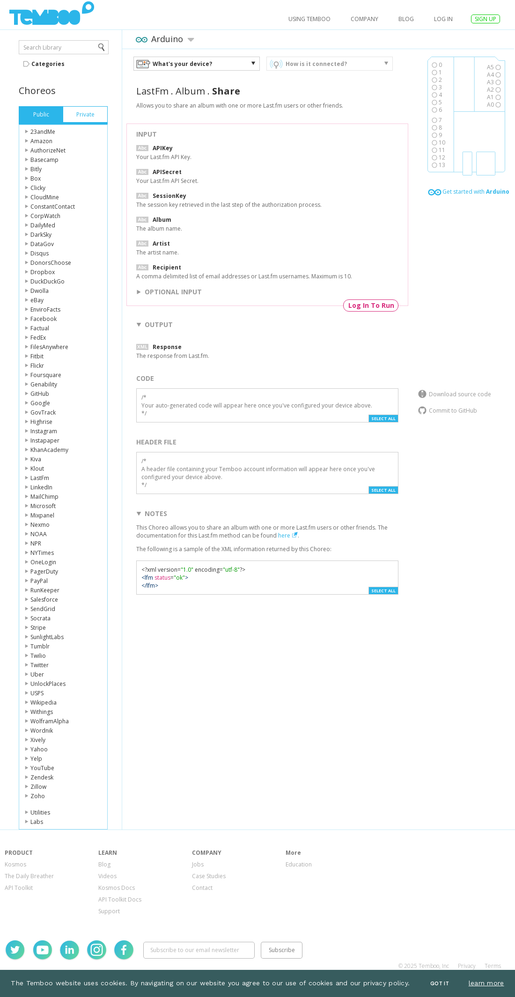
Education (299, 864)
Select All (383, 418)
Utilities (40, 812)
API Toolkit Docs (119, 899)
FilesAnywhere (49, 347)
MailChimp (44, 497)
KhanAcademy (49, 450)
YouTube (42, 768)
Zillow (38, 787)
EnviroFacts (45, 309)
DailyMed (42, 225)
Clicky (37, 188)
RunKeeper (44, 590)
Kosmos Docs (116, 888)
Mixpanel (42, 515)
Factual (39, 328)
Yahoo (39, 749)
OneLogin (43, 562)
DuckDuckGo (47, 281)
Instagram (43, 431)
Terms (493, 966)
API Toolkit (19, 888)
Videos (107, 876)
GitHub (39, 394)
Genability (43, 384)
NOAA (38, 534)
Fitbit (37, 356)
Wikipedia (43, 702)
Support (109, 911)
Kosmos (15, 864)
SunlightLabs (47, 637)
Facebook (43, 319)
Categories (48, 64)
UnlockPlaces (48, 684)
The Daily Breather (29, 876)
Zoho (37, 796)
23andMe (42, 132)
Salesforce (44, 600)
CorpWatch (45, 216)
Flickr (37, 366)
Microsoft (43, 506)
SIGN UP (485, 19)
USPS (37, 693)
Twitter (39, 665)
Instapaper (44, 440)
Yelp (36, 759)
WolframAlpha (49, 721)
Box (35, 178)
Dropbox (42, 272)
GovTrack (43, 412)
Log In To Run (371, 305)
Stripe (38, 628)
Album (190, 91)
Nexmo (40, 525)
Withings (41, 712)
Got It (439, 984)
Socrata (40, 618)
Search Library (42, 47)
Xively (37, 740)
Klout (37, 469)
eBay (37, 300)
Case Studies (209, 876)
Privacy (467, 966)
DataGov (42, 244)
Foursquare (45, 375)
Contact (202, 888)
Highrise (41, 422)
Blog (406, 19)
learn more (486, 983)
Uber (37, 674)
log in (443, 19)
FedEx (38, 338)
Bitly (36, 169)
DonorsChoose (50, 263)
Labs (36, 822)
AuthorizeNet (48, 150)
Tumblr (40, 646)
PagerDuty (44, 571)
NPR (35, 543)
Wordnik (41, 731)
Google (40, 403)
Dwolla (39, 291)
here (284, 535)
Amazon (41, 141)
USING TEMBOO (309, 19)
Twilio (38, 656)
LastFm (39, 478)
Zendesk (41, 777)
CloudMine (44, 197)
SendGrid (42, 609)
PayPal (39, 581)
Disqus (39, 253)
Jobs (198, 864)
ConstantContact (52, 207)
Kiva (35, 459)
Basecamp (44, 160)
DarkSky (41, 235)
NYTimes (42, 553)
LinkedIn (41, 487)
